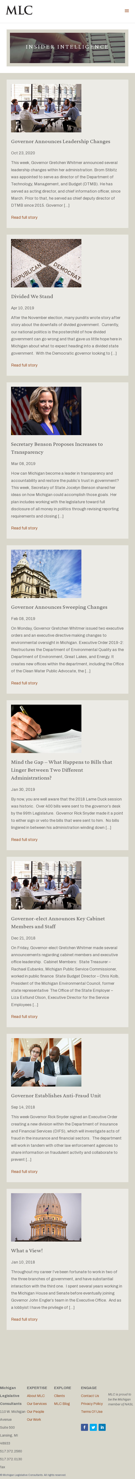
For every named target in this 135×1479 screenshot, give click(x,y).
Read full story (24, 217)
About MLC (36, 1396)
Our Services (37, 1404)
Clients (59, 1396)
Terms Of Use (92, 1411)
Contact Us (90, 1396)
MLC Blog (62, 1404)
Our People (35, 1411)
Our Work (34, 1419)
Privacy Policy (92, 1404)
